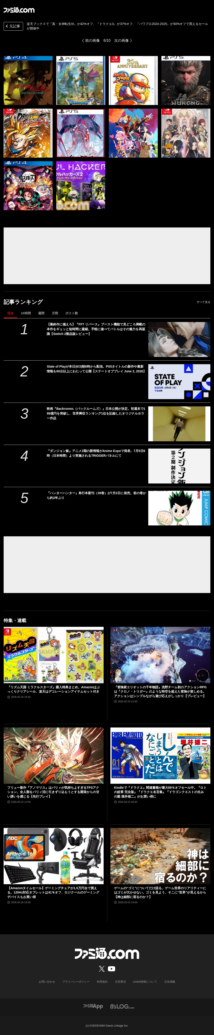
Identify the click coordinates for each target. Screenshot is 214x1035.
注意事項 (120, 981)
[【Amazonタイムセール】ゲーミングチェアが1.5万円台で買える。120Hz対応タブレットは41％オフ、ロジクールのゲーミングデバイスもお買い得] (54, 856)
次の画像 (121, 40)
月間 (55, 313)
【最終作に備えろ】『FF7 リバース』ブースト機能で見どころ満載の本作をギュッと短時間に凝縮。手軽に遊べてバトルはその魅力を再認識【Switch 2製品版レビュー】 (96, 329)
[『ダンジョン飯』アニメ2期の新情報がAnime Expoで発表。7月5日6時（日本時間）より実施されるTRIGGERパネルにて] (179, 466)
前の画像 (92, 40)
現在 (10, 313)
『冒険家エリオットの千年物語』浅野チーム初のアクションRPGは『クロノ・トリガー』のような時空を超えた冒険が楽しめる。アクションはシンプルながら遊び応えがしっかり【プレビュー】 (160, 691)
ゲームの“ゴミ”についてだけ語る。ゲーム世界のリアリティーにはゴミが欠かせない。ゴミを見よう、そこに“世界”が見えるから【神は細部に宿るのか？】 (160, 892)
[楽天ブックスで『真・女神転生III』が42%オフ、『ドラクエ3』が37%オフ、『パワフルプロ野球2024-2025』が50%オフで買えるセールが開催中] (28, 80)
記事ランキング (23, 302)
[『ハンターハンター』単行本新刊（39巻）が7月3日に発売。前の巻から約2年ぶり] (179, 508)
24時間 (26, 313)
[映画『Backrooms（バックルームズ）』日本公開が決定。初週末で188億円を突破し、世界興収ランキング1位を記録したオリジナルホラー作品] (179, 423)
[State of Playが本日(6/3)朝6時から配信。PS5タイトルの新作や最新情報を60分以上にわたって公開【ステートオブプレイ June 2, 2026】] (179, 381)
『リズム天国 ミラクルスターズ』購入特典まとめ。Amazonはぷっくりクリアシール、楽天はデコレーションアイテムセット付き (53, 689)
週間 (41, 313)
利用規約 (102, 981)
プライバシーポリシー (76, 981)
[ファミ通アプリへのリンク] (93, 1006)
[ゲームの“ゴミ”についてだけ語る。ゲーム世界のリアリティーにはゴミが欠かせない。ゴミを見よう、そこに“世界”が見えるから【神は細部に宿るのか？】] (160, 856)
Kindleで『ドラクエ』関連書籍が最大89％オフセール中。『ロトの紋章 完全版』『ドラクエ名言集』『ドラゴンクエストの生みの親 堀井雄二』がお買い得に (160, 792)
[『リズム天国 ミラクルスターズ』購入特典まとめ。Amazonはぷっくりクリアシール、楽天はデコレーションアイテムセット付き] (54, 655)
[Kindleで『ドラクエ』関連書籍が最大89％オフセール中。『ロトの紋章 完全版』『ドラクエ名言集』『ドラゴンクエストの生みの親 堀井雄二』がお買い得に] (160, 755)
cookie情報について (145, 981)
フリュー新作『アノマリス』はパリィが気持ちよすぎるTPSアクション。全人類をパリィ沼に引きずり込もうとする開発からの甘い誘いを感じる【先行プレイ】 (53, 792)
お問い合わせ (47, 981)
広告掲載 (169, 981)
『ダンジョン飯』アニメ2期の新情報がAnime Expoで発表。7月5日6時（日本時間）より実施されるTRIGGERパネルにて (96, 453)
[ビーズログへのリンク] (122, 1006)
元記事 (12, 26)
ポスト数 (71, 313)
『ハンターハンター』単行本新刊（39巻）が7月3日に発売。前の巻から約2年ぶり (96, 495)
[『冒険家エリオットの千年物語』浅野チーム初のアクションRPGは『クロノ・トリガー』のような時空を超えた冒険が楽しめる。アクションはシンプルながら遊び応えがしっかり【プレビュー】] (160, 655)
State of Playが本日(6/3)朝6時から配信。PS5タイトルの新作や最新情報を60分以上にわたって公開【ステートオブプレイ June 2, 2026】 (96, 369)
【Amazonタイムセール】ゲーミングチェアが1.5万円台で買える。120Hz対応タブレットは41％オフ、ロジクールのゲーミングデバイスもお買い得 (53, 892)
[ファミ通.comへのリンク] (19, 10)
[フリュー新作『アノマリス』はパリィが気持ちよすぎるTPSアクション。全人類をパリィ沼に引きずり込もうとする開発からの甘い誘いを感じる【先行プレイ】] (54, 755)
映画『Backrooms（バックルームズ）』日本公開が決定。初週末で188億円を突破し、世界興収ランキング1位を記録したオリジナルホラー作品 (96, 413)
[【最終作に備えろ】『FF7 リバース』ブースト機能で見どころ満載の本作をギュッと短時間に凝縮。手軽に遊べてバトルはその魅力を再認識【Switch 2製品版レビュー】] (179, 339)
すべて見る (203, 302)
